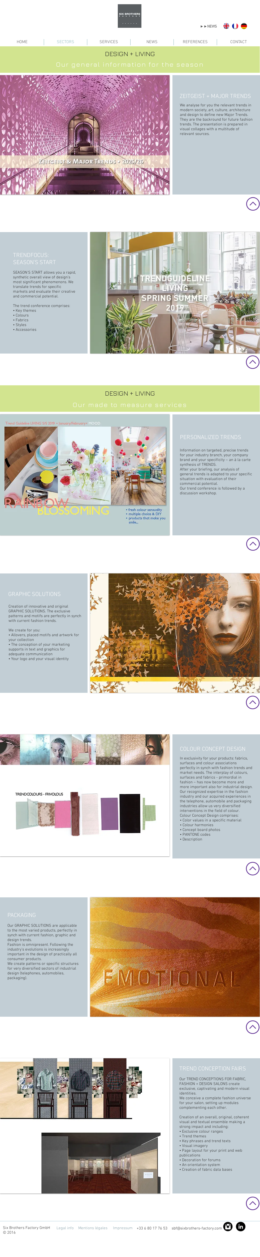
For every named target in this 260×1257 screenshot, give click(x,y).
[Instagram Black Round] (228, 1226)
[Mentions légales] (93, 1228)
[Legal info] (65, 1228)
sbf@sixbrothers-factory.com (197, 1228)
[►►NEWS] (208, 27)
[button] (85, 135)
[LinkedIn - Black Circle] (240, 1226)
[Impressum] (123, 1228)
